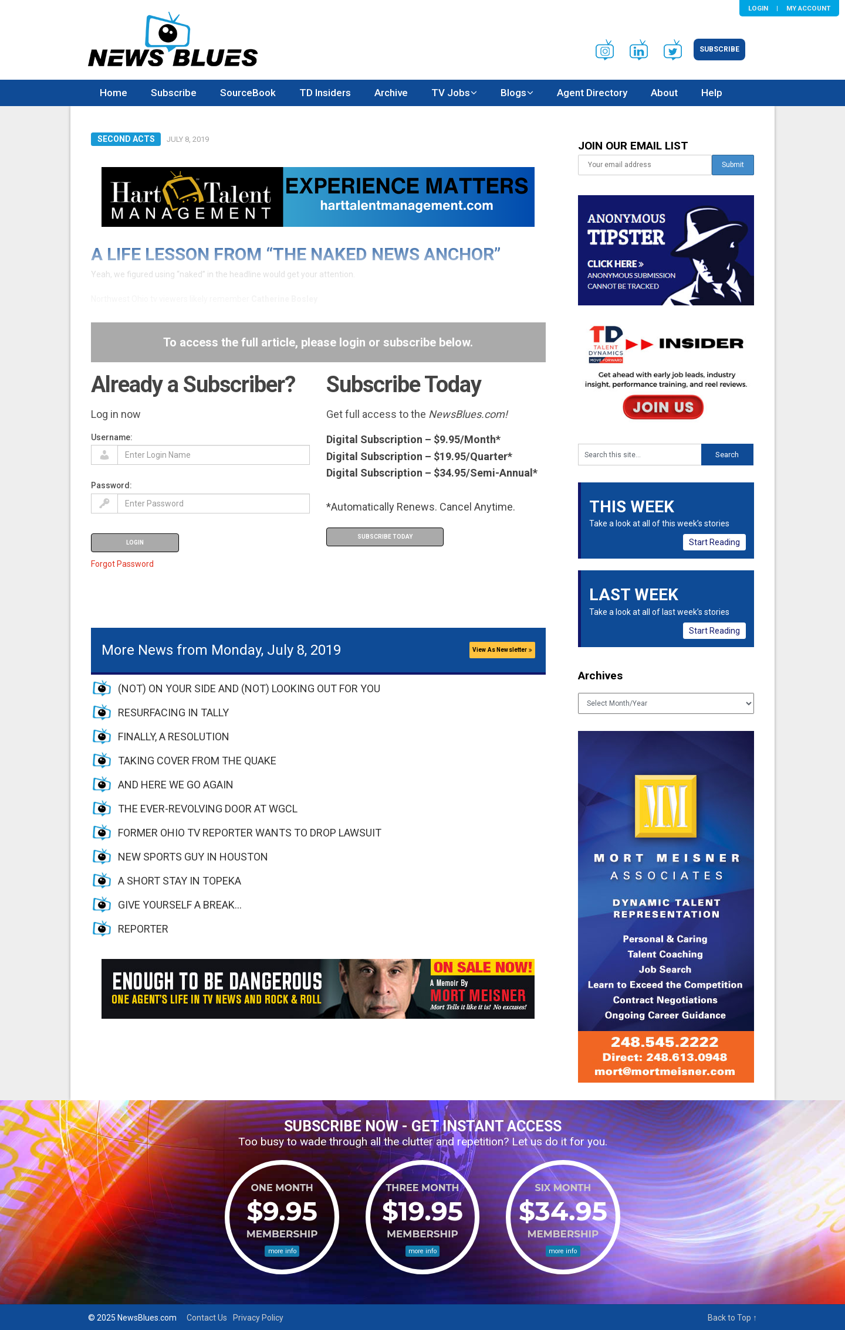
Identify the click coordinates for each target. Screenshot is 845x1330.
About (664, 92)
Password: (111, 485)
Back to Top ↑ (732, 1317)
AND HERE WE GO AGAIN (176, 784)
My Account (808, 8)
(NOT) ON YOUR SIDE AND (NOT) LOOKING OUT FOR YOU (249, 688)
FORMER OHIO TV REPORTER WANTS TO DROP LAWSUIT (249, 832)
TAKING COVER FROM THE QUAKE (197, 760)
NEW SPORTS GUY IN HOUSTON (193, 857)
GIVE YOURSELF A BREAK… (180, 905)
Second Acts (126, 139)
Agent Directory (592, 92)
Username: (112, 437)
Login (758, 8)
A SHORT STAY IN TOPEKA (179, 881)
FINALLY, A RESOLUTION (173, 736)
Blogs (513, 92)
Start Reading (714, 542)
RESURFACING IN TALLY (173, 712)
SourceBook (248, 92)
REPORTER (143, 929)
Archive (391, 92)
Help (711, 92)
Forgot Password (122, 564)
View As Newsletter (502, 650)
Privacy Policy (258, 1317)
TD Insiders (325, 92)
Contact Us (207, 1317)
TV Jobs (450, 92)
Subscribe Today (385, 536)
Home (113, 92)
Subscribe (719, 49)
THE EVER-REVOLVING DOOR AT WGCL (208, 808)
